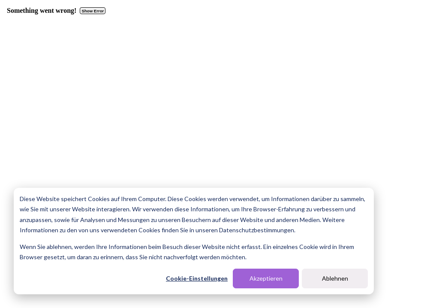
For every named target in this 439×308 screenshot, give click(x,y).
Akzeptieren (266, 278)
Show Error (93, 11)
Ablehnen (335, 278)
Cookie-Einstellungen (197, 278)
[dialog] (194, 241)
